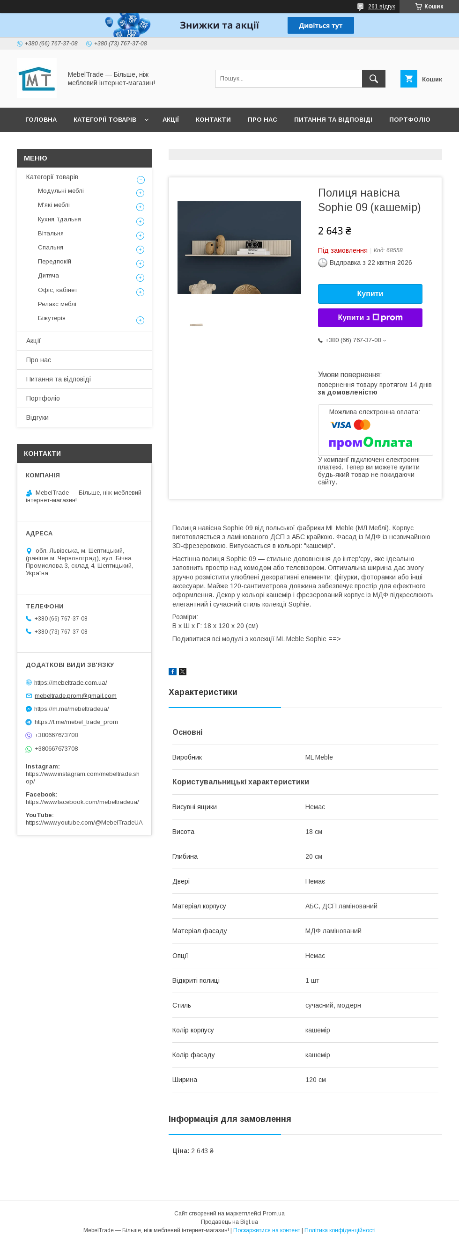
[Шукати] (373, 79)
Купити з (370, 318)
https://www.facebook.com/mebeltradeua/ (82, 801)
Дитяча (48, 275)
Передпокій (54, 261)
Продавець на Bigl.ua (229, 1222)
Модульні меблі (61, 190)
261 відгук (381, 6)
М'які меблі (54, 204)
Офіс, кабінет (57, 289)
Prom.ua (274, 1213)
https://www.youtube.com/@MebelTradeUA (84, 822)
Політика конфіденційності (340, 1230)
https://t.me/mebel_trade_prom (76, 721)
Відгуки (38, 143)
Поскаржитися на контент (266, 1230)
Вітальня (51, 233)
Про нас (262, 119)
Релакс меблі (57, 303)
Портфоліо (409, 119)
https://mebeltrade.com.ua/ (70, 682)
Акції (171, 119)
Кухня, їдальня (59, 219)
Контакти (213, 119)
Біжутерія (52, 318)
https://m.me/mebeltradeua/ (71, 708)
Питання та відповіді (333, 119)
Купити (370, 294)
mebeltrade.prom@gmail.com (76, 695)
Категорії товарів (105, 119)
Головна (41, 119)
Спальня (50, 247)
